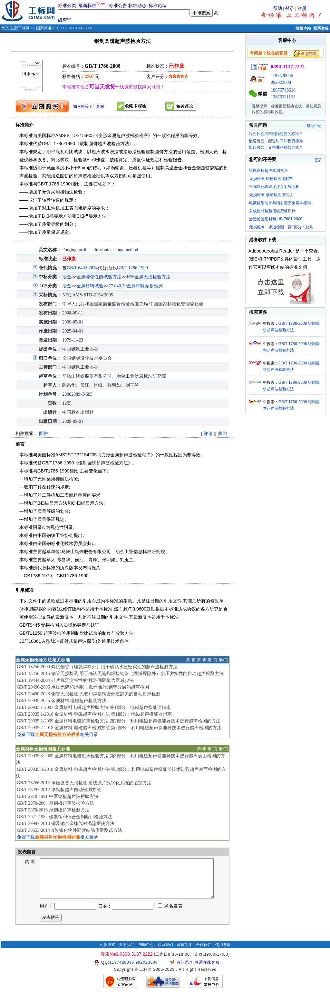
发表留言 (26, 852)
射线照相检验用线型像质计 (272, 211)
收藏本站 (303, 28)
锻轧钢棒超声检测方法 (268, 170)
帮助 (277, 8)
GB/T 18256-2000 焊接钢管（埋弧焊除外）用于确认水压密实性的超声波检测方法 (97, 666)
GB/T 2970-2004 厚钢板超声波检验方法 (55, 803)
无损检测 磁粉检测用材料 (271, 178)
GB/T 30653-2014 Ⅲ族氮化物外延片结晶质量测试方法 (69, 830)
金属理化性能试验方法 (98, 276)
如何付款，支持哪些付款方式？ (276, 147)
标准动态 (137, 5)
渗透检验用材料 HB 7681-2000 (275, 219)
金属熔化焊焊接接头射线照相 (274, 186)
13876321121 (283, 96)
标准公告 (118, 5)
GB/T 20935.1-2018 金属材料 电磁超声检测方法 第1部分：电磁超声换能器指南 (94, 714)
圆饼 (43, 433)
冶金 (66, 276)
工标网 (24, 28)
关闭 (222, 433)
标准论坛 (158, 5)
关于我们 (126, 952)
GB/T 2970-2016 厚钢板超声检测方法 (53, 810)
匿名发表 (170, 913)
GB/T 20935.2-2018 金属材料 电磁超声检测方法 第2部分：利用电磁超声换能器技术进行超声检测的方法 (119, 727)
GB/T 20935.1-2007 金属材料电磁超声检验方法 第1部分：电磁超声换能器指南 (93, 707)
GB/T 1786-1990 (132, 267)
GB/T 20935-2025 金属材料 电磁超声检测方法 (61, 700)
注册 (301, 8)
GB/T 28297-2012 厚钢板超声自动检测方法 (59, 789)
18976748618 (283, 90)
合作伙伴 (203, 952)
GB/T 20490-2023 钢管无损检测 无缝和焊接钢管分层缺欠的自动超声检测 (88, 693)
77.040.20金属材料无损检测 (136, 285)
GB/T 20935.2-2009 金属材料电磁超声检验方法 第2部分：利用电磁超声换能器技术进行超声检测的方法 (118, 721)
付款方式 (107, 952)
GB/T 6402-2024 (82, 267)
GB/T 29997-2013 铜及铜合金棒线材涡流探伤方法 (65, 823)
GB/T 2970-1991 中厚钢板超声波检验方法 (57, 796)
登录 (289, 8)
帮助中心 (314, 126)
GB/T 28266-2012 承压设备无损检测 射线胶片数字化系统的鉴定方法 (84, 782)
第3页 (212, 660)
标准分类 (67, 5)
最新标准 (87, 5)
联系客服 (321, 28)
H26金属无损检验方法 (148, 276)
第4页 (223, 660)
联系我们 (165, 952)
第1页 (191, 660)
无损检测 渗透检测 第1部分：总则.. (282, 227)
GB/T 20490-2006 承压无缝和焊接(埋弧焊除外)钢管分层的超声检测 (83, 687)
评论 (208, 433)
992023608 (281, 82)
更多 (318, 160)
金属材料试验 (89, 285)
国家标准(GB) (48, 28)
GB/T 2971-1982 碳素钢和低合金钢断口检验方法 (64, 816)
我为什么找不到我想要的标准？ (276, 134)
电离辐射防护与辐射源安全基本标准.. (281, 203)
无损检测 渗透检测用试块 (271, 195)
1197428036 (282, 75)
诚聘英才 (184, 952)
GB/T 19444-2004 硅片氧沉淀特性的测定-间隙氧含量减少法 (75, 680)
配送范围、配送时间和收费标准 (276, 141)
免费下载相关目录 (57, 734)
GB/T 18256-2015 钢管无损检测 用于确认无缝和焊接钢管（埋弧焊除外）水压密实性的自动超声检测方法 (120, 673)
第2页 (202, 660)
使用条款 (223, 952)
